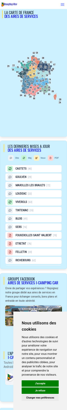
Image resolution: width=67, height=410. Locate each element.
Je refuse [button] (40, 390)
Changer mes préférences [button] (40, 397)
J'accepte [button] (40, 383)
